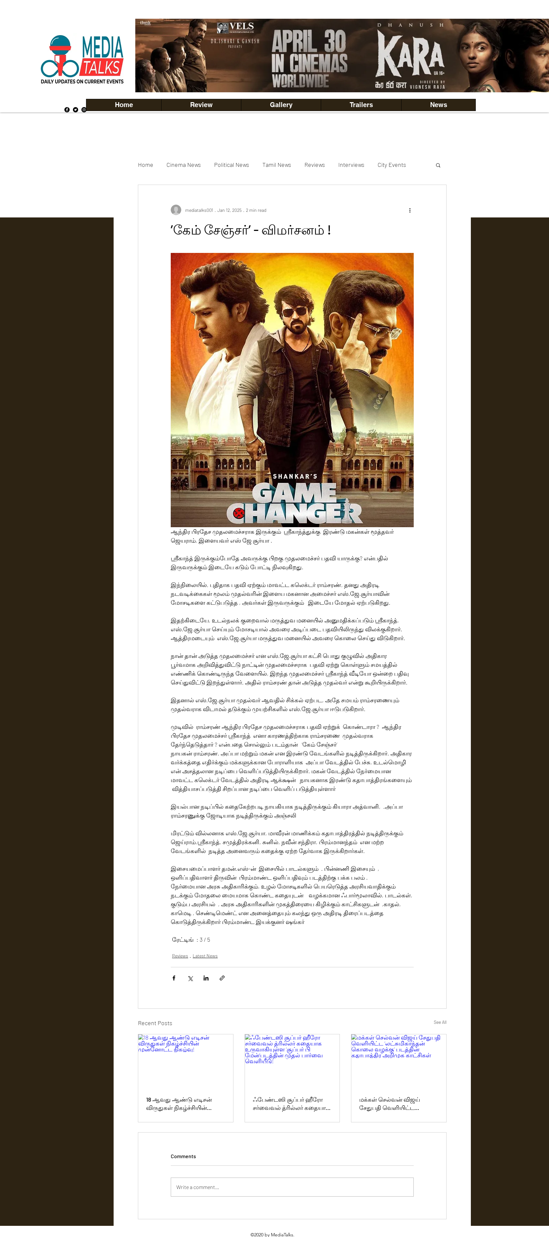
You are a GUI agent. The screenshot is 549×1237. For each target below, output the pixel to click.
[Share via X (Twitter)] (190, 978)
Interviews (351, 164)
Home (145, 164)
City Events (392, 164)
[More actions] (410, 210)
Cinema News (183, 164)
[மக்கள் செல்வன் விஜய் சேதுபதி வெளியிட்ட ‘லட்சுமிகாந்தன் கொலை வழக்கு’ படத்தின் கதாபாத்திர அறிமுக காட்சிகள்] (398, 1061)
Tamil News (276, 164)
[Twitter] (75, 109)
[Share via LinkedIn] (206, 978)
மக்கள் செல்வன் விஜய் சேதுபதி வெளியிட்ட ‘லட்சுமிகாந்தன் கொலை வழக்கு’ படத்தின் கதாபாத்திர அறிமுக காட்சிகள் (397, 1104)
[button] (281, 105)
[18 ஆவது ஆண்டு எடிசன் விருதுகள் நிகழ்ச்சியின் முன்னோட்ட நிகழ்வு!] (185, 1061)
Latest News (205, 955)
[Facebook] (67, 109)
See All (440, 1022)
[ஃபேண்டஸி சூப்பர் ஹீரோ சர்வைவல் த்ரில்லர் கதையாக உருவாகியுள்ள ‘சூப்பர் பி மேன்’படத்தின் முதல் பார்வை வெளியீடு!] (292, 1061)
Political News (231, 164)
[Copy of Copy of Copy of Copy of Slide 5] (350, 77)
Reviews (314, 164)
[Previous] (151, 55)
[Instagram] (84, 109)
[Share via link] (222, 978)
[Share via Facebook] (174, 978)
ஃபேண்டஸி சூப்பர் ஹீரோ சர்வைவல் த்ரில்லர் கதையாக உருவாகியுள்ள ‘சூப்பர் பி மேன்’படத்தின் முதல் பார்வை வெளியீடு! (292, 1104)
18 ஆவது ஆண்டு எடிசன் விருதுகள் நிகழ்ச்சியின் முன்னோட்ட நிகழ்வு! (179, 1104)
